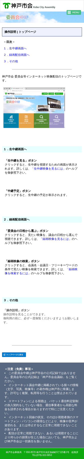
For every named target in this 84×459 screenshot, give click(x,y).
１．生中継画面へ (15, 48)
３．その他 (10, 61)
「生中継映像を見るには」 (48, 168)
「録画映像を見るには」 (56, 239)
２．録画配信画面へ (16, 55)
